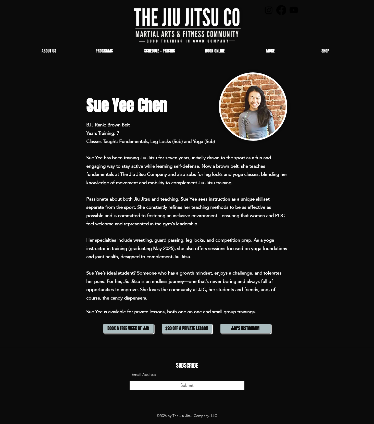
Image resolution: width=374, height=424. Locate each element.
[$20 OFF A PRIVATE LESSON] (186, 328)
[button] (104, 51)
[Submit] (187, 385)
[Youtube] (294, 10)
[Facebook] (281, 10)
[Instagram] (269, 10)
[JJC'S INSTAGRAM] (245, 328)
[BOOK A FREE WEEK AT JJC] (128, 328)
